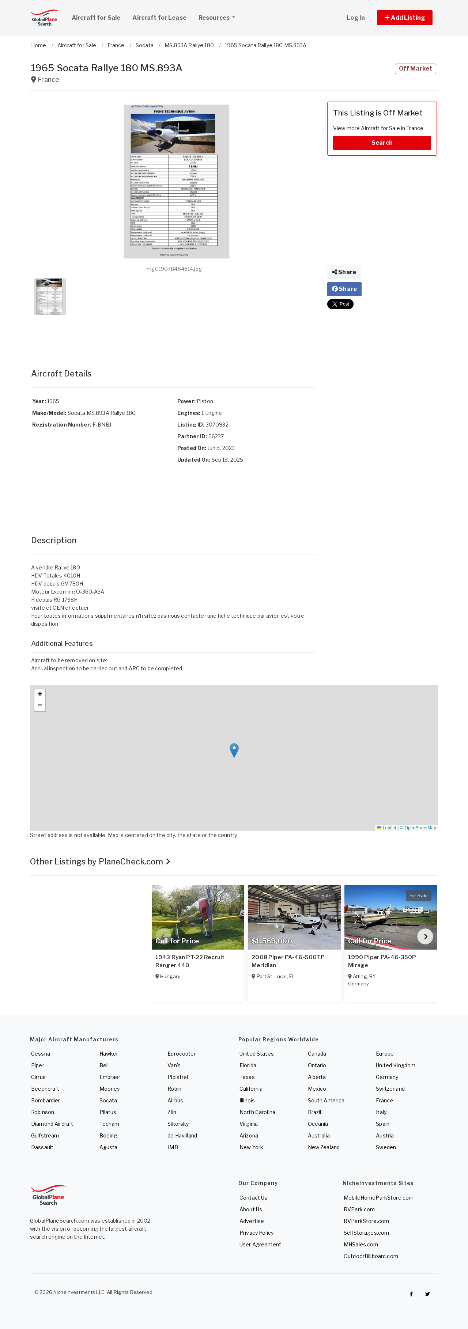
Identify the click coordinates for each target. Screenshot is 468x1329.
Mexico (317, 1089)
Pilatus (108, 1112)
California (251, 1089)
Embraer (110, 1077)
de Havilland (182, 1135)
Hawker (108, 1053)
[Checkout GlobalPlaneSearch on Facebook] (411, 1294)
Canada (317, 1053)
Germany (387, 1077)
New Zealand (324, 1147)
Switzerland (390, 1089)
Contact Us (253, 1197)
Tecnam (109, 1124)
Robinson (42, 1112)
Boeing (108, 1135)
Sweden (386, 1147)
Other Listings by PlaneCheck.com (100, 861)
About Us (250, 1209)
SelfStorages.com (366, 1233)
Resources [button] (220, 16)
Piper (37, 1065)
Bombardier (45, 1100)
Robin (174, 1089)
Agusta (108, 1147)
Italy (381, 1112)
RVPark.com (359, 1209)
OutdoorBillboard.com (371, 1256)
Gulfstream (45, 1135)
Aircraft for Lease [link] (159, 17)
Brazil (314, 1112)
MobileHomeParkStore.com (379, 1197)
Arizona (248, 1135)
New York (251, 1147)
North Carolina (257, 1112)
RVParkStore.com (366, 1221)
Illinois (247, 1100)
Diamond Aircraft (52, 1124)
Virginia (248, 1124)
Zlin (171, 1112)
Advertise (251, 1221)
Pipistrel (177, 1077)
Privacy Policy (256, 1233)
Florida (247, 1065)
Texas (247, 1077)
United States (256, 1053)
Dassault (42, 1147)
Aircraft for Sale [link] (96, 17)
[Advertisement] (173, 334)
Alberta (317, 1077)
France (384, 1100)
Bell (104, 1065)
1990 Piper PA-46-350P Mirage (382, 961)
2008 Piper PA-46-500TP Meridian (288, 961)
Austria (385, 1135)
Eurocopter (181, 1053)
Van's (174, 1065)
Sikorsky (178, 1124)
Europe (385, 1053)
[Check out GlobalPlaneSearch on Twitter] (428, 1294)
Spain (382, 1124)
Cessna (40, 1053)
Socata (108, 1100)
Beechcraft (45, 1089)
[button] (404, 18)
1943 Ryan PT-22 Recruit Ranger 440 (189, 961)
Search (382, 142)
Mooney (109, 1089)
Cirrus (38, 1077)
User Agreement (260, 1244)
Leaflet (386, 827)
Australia (319, 1135)
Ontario (317, 1065)
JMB (172, 1147)
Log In (356, 17)
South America (326, 1100)
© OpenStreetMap (418, 827)
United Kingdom (395, 1065)
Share (344, 272)
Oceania (318, 1124)
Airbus (175, 1100)
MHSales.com (361, 1244)
